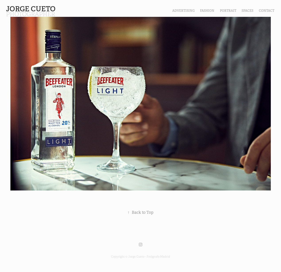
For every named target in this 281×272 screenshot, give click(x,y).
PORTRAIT (228, 11)
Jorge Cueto (31, 8)
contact (266, 11)
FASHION (207, 11)
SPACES (247, 11)
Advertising (183, 11)
